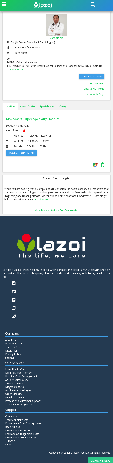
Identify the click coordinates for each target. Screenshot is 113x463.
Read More (41, 199)
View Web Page (95, 94)
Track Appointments (16, 419)
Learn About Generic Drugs (20, 437)
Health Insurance (14, 397)
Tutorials (10, 441)
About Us (10, 340)
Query (62, 106)
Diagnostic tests (14, 387)
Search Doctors (14, 383)
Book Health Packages (18, 390)
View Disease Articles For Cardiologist (56, 210)
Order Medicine (14, 394)
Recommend (97, 83)
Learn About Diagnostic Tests (22, 434)
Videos (9, 444)
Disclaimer (11, 350)
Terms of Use (13, 347)
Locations (10, 106)
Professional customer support (23, 401)
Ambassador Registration (19, 404)
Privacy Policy (13, 354)
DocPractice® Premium (18, 372)
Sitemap (10, 357)
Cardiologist (56, 37)
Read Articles (12, 426)
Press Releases (13, 343)
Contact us (11, 416)
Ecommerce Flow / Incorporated (23, 423)
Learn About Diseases (17, 430)
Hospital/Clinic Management (21, 376)
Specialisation (47, 106)
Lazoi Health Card (15, 369)
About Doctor (28, 106)
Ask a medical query (16, 379)
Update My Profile (94, 88)
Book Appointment (91, 76)
